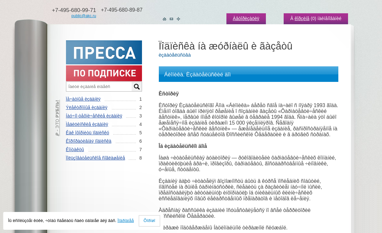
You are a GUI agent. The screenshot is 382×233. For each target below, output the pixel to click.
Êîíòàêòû (75, 149)
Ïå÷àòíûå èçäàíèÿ (83, 99)
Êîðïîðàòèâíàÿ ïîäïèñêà (89, 141)
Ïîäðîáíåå (125, 220)
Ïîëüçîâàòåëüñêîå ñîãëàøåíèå (95, 158)
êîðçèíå (302, 18)
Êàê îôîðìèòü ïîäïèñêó (87, 132)
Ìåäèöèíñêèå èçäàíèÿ (87, 124)
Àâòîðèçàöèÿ (246, 18)
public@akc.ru (83, 16)
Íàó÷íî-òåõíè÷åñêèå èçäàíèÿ (94, 115)
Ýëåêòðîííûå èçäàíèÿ (86, 107)
